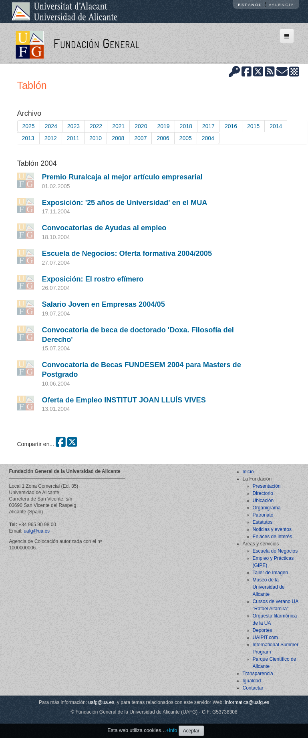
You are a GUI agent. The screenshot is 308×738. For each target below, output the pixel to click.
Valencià (281, 4)
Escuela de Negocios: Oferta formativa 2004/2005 (127, 253)
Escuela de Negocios (275, 551)
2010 (95, 138)
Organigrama (267, 508)
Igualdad (252, 681)
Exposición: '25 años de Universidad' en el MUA (124, 203)
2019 (163, 126)
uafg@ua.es (37, 531)
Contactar (253, 688)
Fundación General (96, 43)
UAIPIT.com (265, 637)
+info (171, 730)
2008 (118, 138)
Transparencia (258, 673)
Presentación (267, 486)
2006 (163, 138)
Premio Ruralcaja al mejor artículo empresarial (122, 177)
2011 (73, 138)
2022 (96, 126)
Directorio (263, 493)
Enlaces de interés (272, 536)
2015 (253, 126)
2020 (141, 126)
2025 (28, 126)
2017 (208, 126)
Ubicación (263, 500)
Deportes (262, 630)
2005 (185, 138)
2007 (140, 138)
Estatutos (263, 522)
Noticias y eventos (272, 529)
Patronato (263, 515)
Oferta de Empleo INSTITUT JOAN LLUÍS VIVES (124, 400)
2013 (28, 138)
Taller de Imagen (270, 572)
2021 (118, 126)
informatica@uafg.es (247, 702)
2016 (231, 126)
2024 (51, 126)
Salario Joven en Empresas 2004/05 (103, 304)
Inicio (248, 472)
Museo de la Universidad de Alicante (269, 587)
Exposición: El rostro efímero (93, 279)
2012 (50, 138)
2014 (276, 126)
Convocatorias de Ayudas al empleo (104, 228)
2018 (186, 126)
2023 (73, 126)
